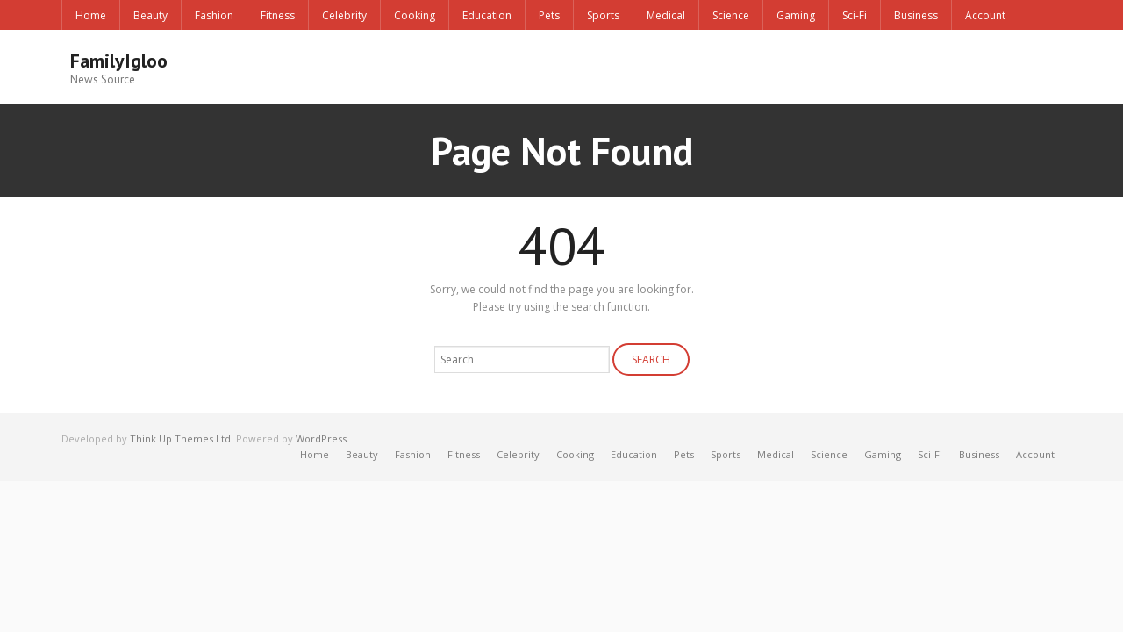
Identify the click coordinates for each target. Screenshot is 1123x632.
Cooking (414, 15)
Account (985, 15)
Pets (549, 15)
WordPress (321, 438)
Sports (603, 15)
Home (90, 15)
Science (730, 15)
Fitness (278, 15)
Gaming (795, 15)
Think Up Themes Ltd (180, 438)
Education (486, 15)
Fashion (214, 15)
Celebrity (344, 15)
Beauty (150, 15)
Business (916, 15)
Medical (666, 15)
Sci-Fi (854, 15)
